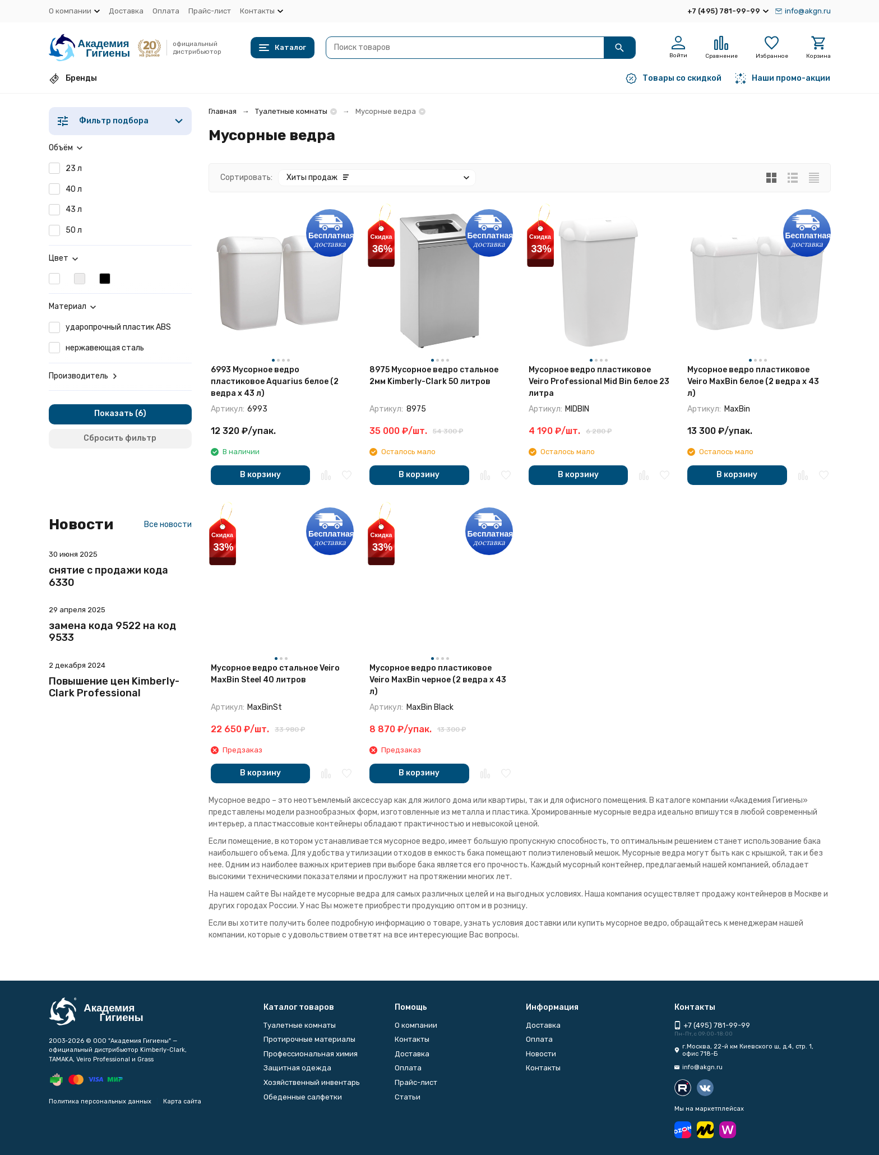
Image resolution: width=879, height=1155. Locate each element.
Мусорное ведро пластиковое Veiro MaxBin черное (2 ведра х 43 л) (437, 679)
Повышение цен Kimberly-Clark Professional (114, 687)
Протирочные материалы (309, 1039)
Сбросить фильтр (120, 438)
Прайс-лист (209, 11)
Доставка (126, 11)
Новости (541, 1054)
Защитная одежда (297, 1068)
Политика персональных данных (100, 1101)
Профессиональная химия (310, 1054)
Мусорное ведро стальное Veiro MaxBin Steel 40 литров (275, 674)
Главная (223, 111)
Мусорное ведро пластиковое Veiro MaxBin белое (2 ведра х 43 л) (753, 381)
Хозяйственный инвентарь (311, 1082)
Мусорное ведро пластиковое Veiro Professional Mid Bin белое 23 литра (599, 381)
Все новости (168, 524)
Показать (113, 413)
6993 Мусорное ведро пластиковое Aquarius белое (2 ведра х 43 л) (275, 381)
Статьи (407, 1097)
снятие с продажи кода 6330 (108, 576)
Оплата (165, 11)
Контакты (412, 1039)
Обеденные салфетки (302, 1097)
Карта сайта (182, 1101)
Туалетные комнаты (291, 111)
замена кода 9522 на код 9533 (112, 632)
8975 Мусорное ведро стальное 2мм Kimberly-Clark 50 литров (433, 375)
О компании (416, 1025)
